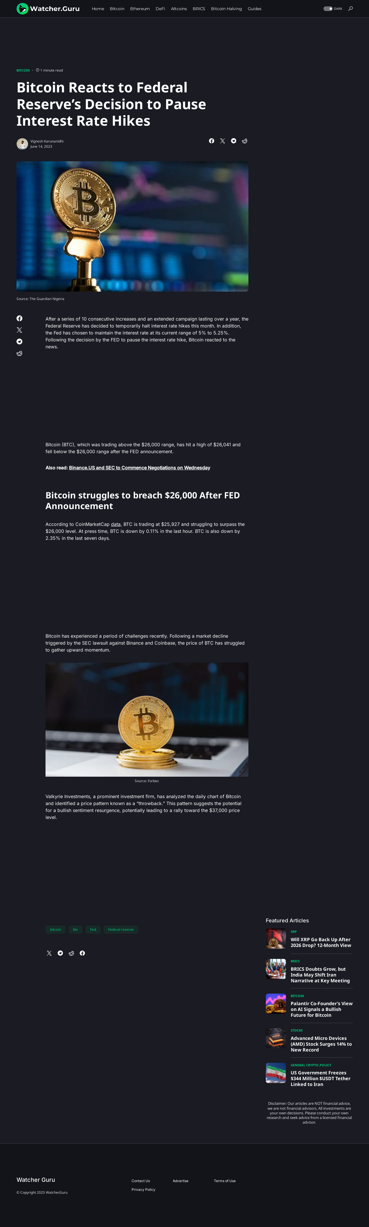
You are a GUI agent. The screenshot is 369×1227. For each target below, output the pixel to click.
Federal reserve (121, 929)
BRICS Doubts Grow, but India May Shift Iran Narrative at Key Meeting (320, 974)
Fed (93, 929)
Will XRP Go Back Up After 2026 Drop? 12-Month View (321, 942)
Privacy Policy (143, 1189)
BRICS (295, 961)
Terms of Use (225, 1181)
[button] (332, 8)
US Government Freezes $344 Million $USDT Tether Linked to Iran (320, 1078)
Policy (325, 1065)
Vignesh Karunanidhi (46, 141)
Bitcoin (23, 70)
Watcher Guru (36, 1179)
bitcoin (55, 929)
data (116, 524)
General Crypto (305, 1065)
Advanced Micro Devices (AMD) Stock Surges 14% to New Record (321, 1044)
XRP (294, 931)
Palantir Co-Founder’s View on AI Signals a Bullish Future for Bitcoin (322, 1009)
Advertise (180, 1181)
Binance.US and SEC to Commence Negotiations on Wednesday (139, 468)
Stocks (297, 1030)
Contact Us (141, 1181)
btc (75, 929)
